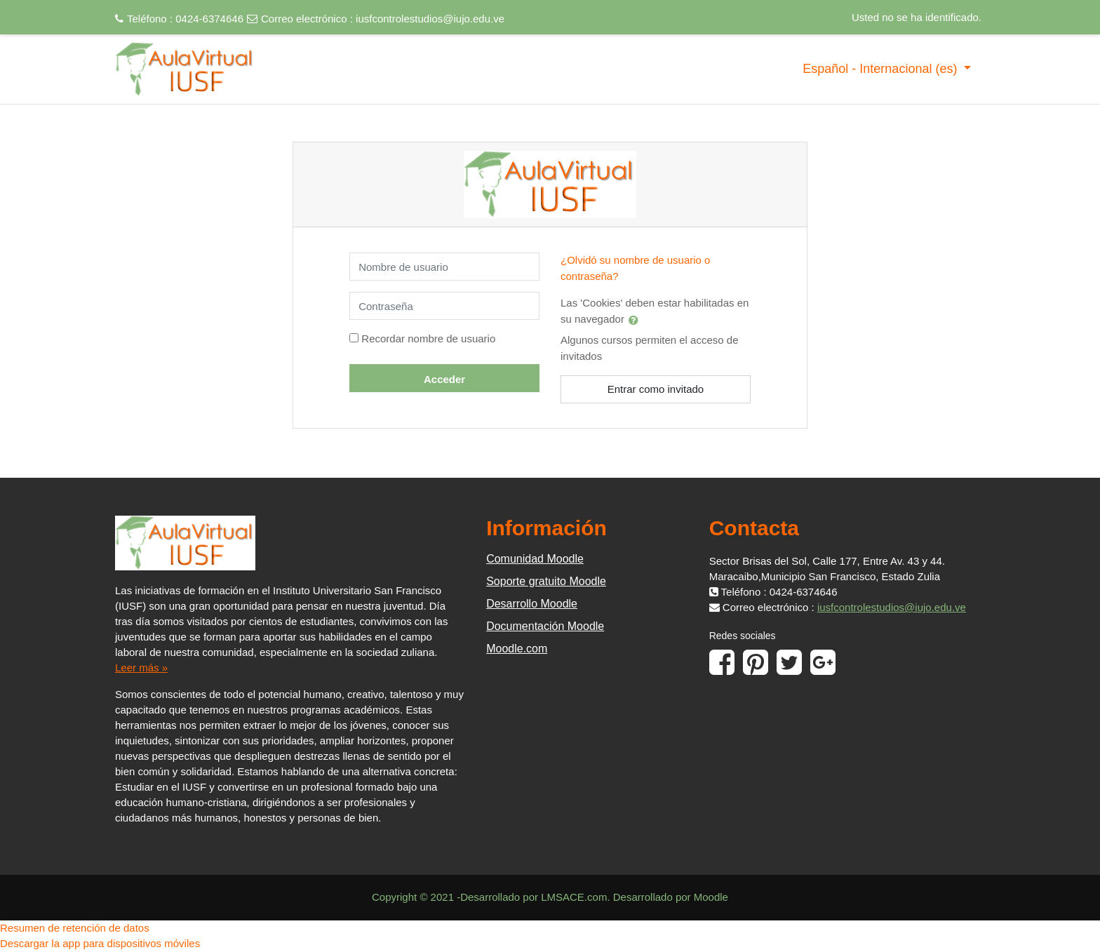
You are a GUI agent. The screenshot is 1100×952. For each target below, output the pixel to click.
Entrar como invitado (656, 389)
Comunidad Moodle (535, 559)
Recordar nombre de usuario (428, 338)
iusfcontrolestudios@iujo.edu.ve (430, 19)
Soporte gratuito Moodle (546, 581)
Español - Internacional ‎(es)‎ (881, 69)
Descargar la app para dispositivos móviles (100, 943)
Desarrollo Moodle (531, 604)
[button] (636, 320)
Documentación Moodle (545, 626)
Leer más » (141, 667)
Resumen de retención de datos (74, 928)
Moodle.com (516, 649)
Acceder (444, 379)
